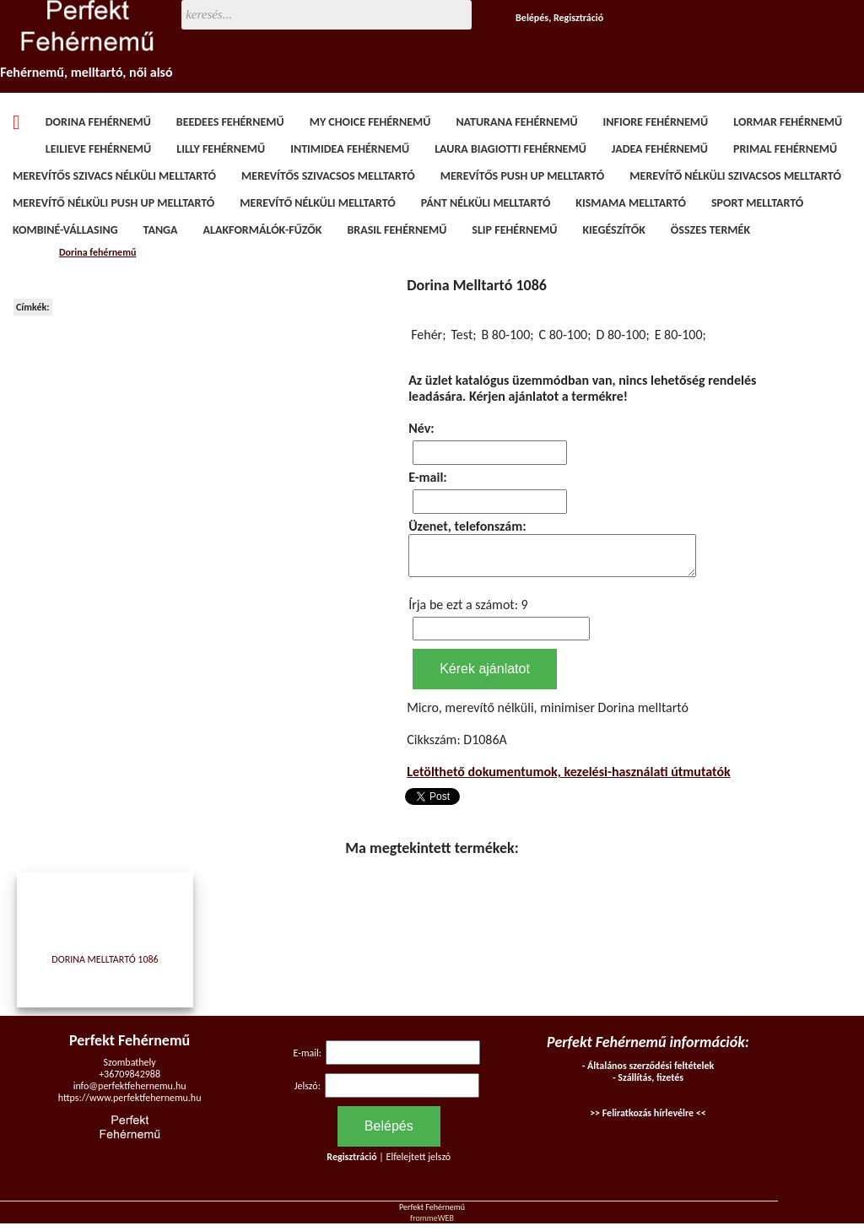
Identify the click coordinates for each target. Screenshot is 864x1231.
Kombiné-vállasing (65, 230)
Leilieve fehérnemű (98, 149)
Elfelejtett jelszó (418, 1164)
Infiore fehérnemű (656, 122)
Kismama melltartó (630, 203)
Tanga (160, 230)
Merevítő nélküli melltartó (317, 203)
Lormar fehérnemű (787, 122)
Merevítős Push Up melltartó (522, 176)
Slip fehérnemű (514, 230)
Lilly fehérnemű (220, 149)
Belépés (532, 18)
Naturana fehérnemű (516, 122)
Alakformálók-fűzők (262, 230)
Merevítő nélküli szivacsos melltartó (735, 176)
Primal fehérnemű (785, 149)
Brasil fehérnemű (396, 230)
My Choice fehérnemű (370, 122)
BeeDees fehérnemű (230, 122)
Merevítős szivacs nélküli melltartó (114, 176)
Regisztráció (578, 18)
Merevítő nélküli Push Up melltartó (113, 203)
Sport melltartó (757, 203)
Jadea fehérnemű (660, 149)
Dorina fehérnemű (98, 122)
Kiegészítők (613, 230)
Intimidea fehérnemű (349, 149)
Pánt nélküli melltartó (486, 203)
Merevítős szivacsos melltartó (328, 176)
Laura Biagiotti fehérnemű (510, 149)
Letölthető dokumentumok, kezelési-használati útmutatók (569, 779)
